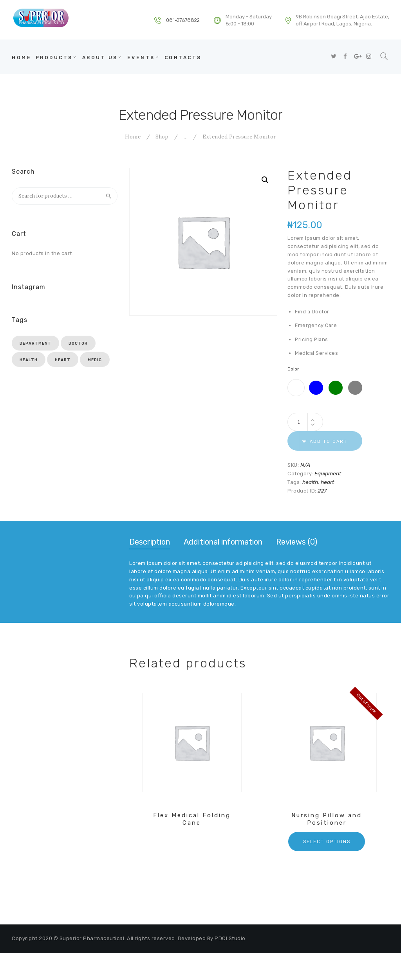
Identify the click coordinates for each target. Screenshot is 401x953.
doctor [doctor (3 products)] (78, 343)
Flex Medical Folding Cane (192, 819)
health (310, 482)
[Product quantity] (305, 422)
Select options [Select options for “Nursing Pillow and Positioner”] (326, 841)
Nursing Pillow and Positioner (326, 819)
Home (133, 136)
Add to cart (328, 441)
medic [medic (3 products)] (95, 360)
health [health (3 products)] (29, 360)
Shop (161, 136)
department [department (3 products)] (35, 343)
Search (108, 196)
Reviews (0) (296, 542)
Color (293, 369)
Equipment (327, 473)
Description (149, 542)
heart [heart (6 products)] (62, 360)
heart (327, 482)
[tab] (149, 542)
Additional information (223, 542)
